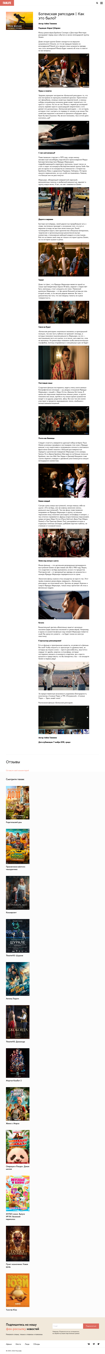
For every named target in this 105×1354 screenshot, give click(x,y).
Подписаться (91, 1326)
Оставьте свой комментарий (17, 770)
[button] (87, 55)
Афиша (9, 1344)
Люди (27, 1344)
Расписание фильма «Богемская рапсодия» (55, 702)
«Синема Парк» (54, 696)
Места (18, 1344)
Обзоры (36, 1344)
